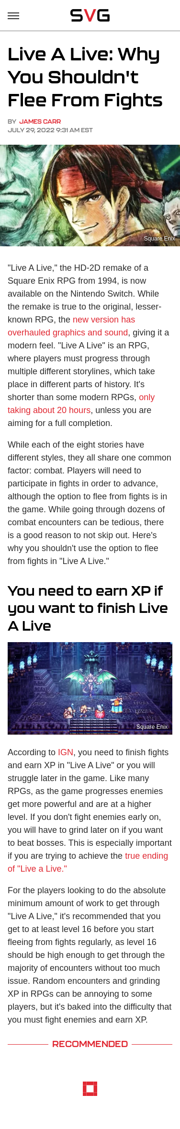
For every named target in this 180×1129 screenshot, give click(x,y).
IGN (65, 752)
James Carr (40, 121)
